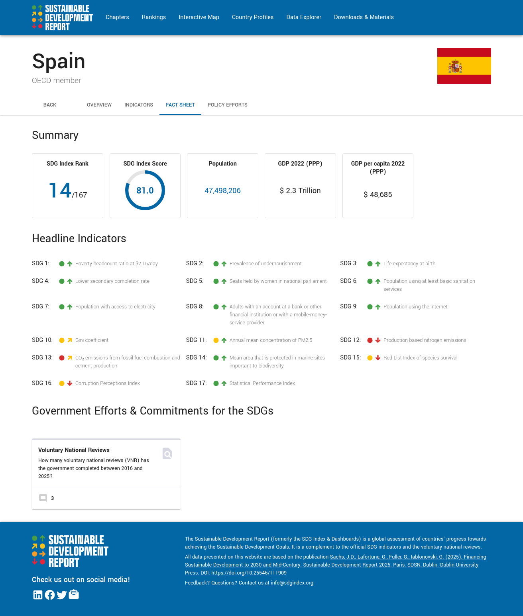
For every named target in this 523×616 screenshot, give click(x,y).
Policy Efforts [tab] (227, 105)
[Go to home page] (62, 17)
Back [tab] (50, 105)
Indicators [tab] (138, 105)
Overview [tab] (99, 105)
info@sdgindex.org (292, 582)
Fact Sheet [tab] (180, 105)
